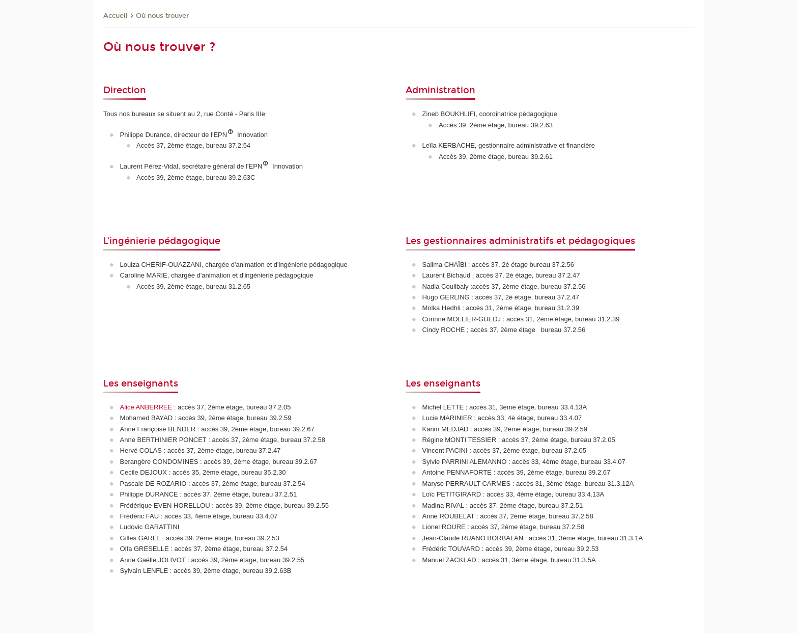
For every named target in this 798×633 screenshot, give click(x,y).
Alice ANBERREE (147, 407)
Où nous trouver (162, 16)
